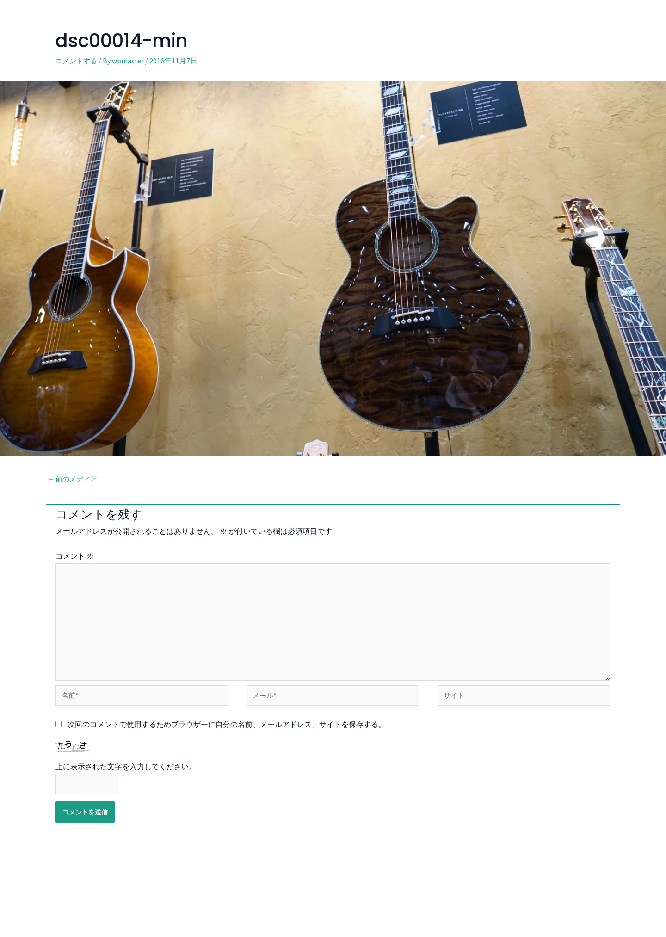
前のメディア (73, 479)
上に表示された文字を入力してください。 (126, 772)
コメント (75, 556)
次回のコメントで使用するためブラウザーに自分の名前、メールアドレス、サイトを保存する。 (227, 729)
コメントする (78, 60)
